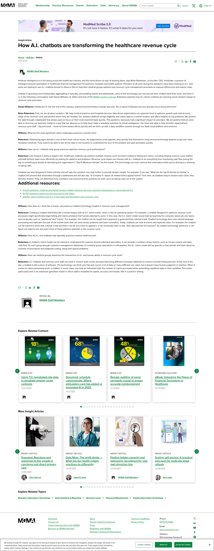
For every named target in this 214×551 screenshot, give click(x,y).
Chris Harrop (35, 477)
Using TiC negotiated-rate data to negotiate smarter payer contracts (40, 381)
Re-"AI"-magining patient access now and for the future (49, 193)
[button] (193, 6)
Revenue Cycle (93, 498)
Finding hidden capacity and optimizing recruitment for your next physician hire (129, 461)
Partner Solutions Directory (102, 522)
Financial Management (117, 498)
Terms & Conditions (140, 518)
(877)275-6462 (166, 522)
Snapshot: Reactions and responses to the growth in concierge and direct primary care (38, 462)
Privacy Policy (137, 522)
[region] (107, 545)
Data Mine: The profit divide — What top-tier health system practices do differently (84, 461)
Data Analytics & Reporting (68, 498)
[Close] (210, 545)
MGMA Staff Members (38, 71)
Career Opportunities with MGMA (64, 525)
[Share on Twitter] (182, 61)
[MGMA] (14, 5)
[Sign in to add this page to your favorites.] (176, 61)
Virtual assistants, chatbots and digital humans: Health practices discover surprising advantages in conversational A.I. (78, 190)
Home (21, 57)
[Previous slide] (17, 371)
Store (92, 518)
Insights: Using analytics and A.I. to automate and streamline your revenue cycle (61, 196)
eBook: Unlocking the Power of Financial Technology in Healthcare (173, 381)
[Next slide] (196, 371)
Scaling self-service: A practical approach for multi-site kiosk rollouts (174, 461)
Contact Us (53, 522)
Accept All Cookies (183, 544)
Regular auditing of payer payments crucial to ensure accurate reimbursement (126, 381)
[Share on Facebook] (190, 61)
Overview (52, 518)
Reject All (163, 544)
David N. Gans (80, 477)
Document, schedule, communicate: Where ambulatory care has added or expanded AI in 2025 (84, 382)
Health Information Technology (148, 498)
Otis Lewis (167, 477)
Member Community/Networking (105, 532)
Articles (30, 57)
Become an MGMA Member (61, 528)
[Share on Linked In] (186, 61)
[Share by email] (194, 61)
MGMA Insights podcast (104, 97)
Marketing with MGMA (100, 528)
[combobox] (158, 6)
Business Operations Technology (34, 498)
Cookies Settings (144, 544)
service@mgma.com (169, 529)
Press (92, 525)
